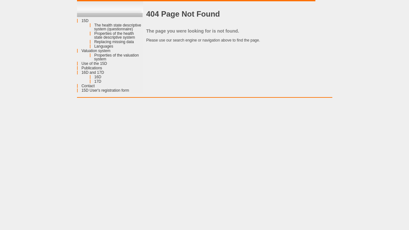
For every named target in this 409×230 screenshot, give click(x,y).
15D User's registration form (105, 90)
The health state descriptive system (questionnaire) (117, 27)
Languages (103, 46)
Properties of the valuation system (116, 57)
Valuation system (96, 51)
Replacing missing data (114, 42)
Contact (88, 86)
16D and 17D (92, 72)
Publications (91, 68)
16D (97, 77)
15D (85, 21)
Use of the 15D (94, 63)
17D (97, 81)
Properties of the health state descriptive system (114, 35)
